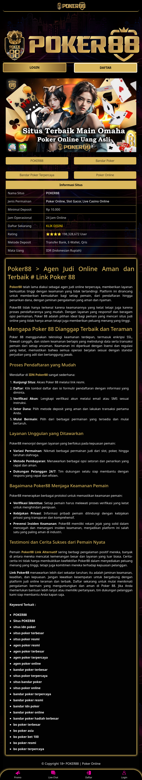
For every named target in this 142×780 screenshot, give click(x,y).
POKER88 (52, 193)
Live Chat (53, 775)
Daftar (88, 775)
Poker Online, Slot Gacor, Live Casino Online (77, 201)
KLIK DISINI (54, 226)
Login (124, 775)
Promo (17, 775)
